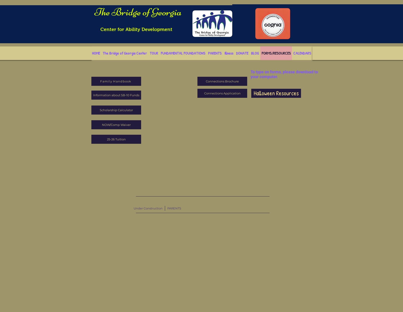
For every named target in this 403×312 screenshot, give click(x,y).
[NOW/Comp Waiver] (116, 124)
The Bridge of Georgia (138, 12)
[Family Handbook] (116, 81)
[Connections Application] (222, 93)
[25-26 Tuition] (116, 139)
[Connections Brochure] (222, 81)
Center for (113, 29)
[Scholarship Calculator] (116, 110)
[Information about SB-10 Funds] (116, 95)
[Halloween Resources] (276, 93)
